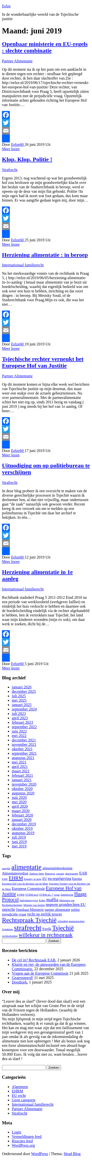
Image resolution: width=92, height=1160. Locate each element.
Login (16, 1132)
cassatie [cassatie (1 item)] (60, 873)
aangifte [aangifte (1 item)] (6, 868)
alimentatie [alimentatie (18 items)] (26, 867)
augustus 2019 (23, 833)
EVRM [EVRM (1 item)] (21, 894)
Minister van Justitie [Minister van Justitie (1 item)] (34, 905)
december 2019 (24, 824)
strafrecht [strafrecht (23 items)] (27, 928)
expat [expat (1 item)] (57, 894)
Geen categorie (23, 1100)
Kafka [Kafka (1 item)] (42, 900)
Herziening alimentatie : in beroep (45, 255)
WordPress (39, 1154)
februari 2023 (22, 722)
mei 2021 (19, 762)
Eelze (6, 6)
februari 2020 (22, 815)
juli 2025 (19, 696)
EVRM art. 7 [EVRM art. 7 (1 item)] (46, 894)
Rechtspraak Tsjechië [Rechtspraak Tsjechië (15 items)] (29, 920)
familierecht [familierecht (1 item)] (67, 894)
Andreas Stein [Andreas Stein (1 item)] (36, 873)
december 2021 (24, 740)
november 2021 (24, 744)
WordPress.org (23, 1145)
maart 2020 (20, 811)
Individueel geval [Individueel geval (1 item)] (29, 900)
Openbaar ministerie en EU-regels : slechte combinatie (45, 47)
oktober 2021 (22, 749)
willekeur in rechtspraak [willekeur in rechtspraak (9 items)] (46, 935)
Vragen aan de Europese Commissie (40, 973)
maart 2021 (20, 771)
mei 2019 (19, 846)
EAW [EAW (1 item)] (5, 879)
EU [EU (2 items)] (44, 879)
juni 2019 (19, 842)
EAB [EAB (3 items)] (83, 873)
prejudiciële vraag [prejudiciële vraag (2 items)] (14, 914)
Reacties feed (22, 1141)
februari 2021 (22, 775)
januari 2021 (21, 780)
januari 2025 (21, 705)
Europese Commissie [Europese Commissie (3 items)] (28, 889)
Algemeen (20, 1087)
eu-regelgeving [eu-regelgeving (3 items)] (59, 878)
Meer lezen (11, 149)
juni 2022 (19, 731)
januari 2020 (21, 820)
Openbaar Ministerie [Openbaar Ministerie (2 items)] (30, 910)
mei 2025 (19, 700)
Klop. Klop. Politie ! (27, 159)
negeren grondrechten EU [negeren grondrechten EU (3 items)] (66, 904)
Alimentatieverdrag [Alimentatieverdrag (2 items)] (15, 873)
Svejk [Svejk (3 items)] (46, 929)
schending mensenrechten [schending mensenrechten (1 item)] (71, 921)
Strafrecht (9, 170)
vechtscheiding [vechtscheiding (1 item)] (10, 936)
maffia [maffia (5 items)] (52, 899)
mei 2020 (19, 802)
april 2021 (20, 766)
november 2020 (24, 784)
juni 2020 (19, 797)
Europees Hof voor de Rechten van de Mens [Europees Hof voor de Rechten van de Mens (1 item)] (25, 883)
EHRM (17, 1091)
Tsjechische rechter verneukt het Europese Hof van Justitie (42, 362)
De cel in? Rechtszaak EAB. (34, 960)
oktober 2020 (22, 789)
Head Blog (72, 1154)
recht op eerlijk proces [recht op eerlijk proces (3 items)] (44, 914)
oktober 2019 (22, 828)
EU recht (19, 1095)
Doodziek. (20, 982)
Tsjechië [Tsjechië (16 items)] (63, 928)
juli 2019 (19, 837)
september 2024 (24, 709)
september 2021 (24, 753)
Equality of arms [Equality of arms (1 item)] (32, 879)
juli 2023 (19, 713)
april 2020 (20, 806)
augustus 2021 (23, 758)
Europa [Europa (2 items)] (77, 879)
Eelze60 (18, 144)
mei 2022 (19, 736)
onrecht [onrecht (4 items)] (8, 909)
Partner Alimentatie (17, 61)
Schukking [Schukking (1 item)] (7, 929)
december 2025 (24, 691)
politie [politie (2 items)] (75, 910)
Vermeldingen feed (26, 1136)
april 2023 (20, 718)
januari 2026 (21, 687)
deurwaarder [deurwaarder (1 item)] (71, 873)
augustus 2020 (23, 793)
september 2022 (24, 727)
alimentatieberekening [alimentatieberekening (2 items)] (57, 868)
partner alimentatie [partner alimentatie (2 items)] (57, 910)
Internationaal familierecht (23, 265)
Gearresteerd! (22, 978)
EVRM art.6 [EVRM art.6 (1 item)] (32, 894)
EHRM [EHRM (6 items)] (16, 878)
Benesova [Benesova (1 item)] (50, 873)
